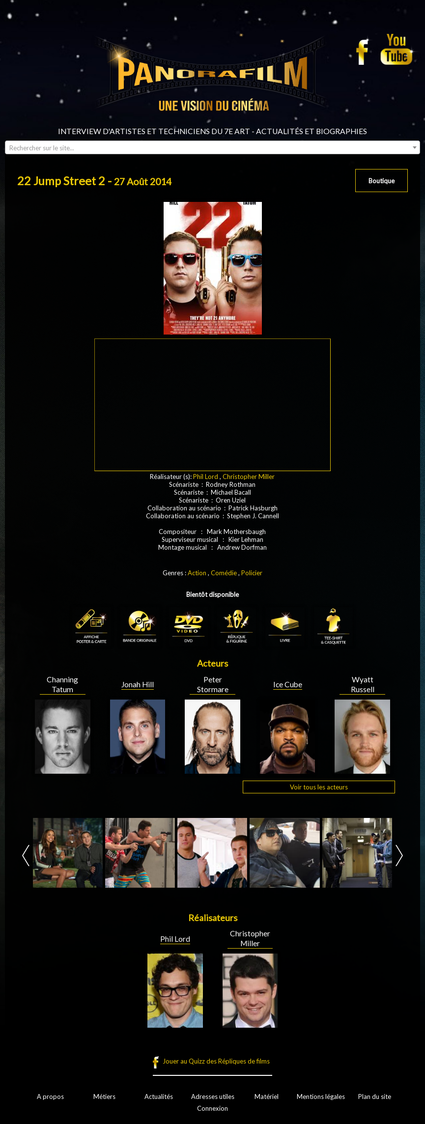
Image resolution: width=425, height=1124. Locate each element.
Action (197, 573)
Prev (25, 855)
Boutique (381, 181)
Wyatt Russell (362, 684)
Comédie (224, 573)
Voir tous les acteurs (319, 787)
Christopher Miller (249, 476)
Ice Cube (287, 684)
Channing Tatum (62, 684)
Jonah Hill (137, 684)
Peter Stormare (212, 684)
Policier (251, 573)
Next (399, 855)
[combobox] (212, 147)
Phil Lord (205, 476)
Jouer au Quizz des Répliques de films (216, 1061)
